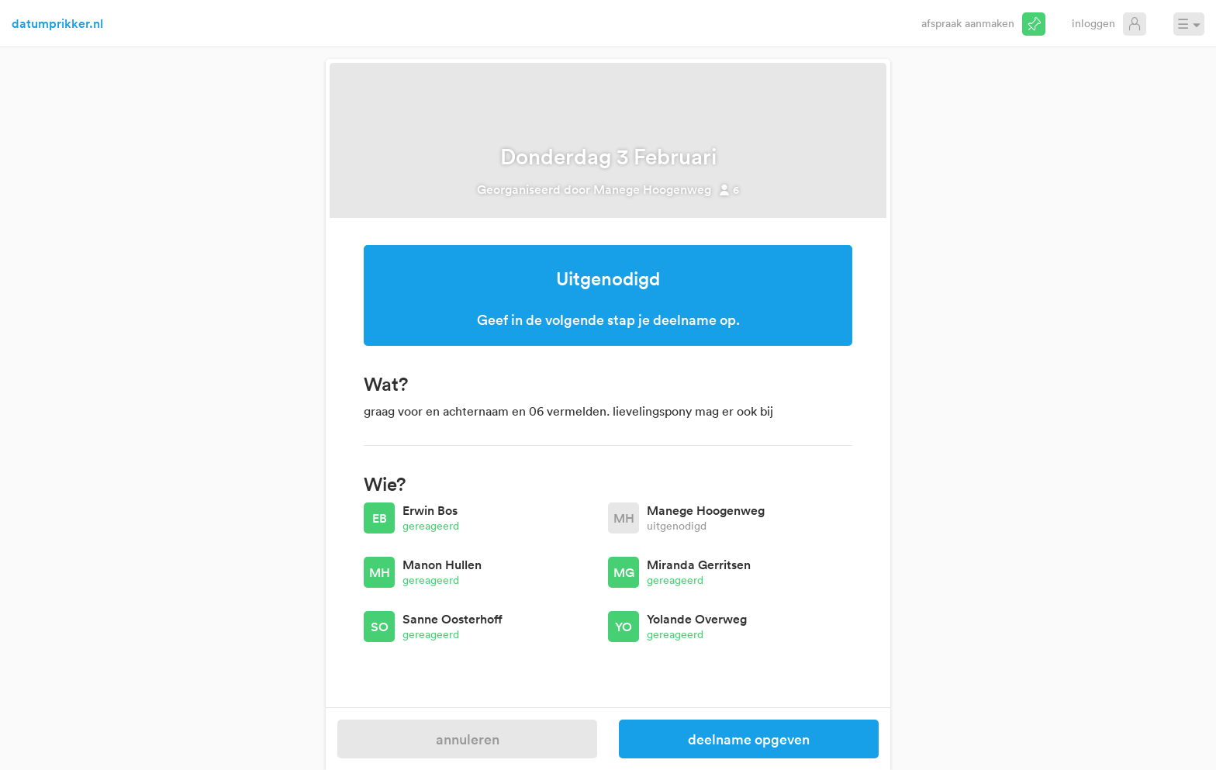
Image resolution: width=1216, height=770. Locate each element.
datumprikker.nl (57, 23)
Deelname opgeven (749, 739)
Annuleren (467, 739)
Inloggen (1093, 23)
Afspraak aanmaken (967, 23)
